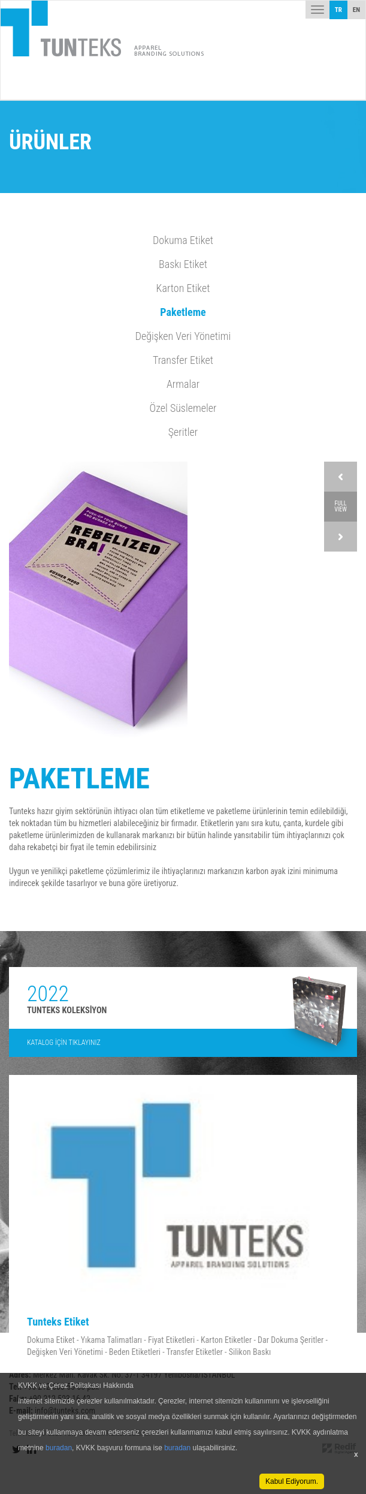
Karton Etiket (183, 288)
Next (340, 537)
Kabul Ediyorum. (291, 1481)
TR (338, 10)
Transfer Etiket (183, 360)
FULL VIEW (340, 506)
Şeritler (183, 432)
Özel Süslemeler (183, 408)
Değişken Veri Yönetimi (183, 336)
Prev (340, 477)
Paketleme (182, 312)
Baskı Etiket (183, 264)
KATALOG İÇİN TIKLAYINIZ (64, 1042)
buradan (59, 1448)
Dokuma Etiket (183, 240)
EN (356, 10)
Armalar (183, 384)
